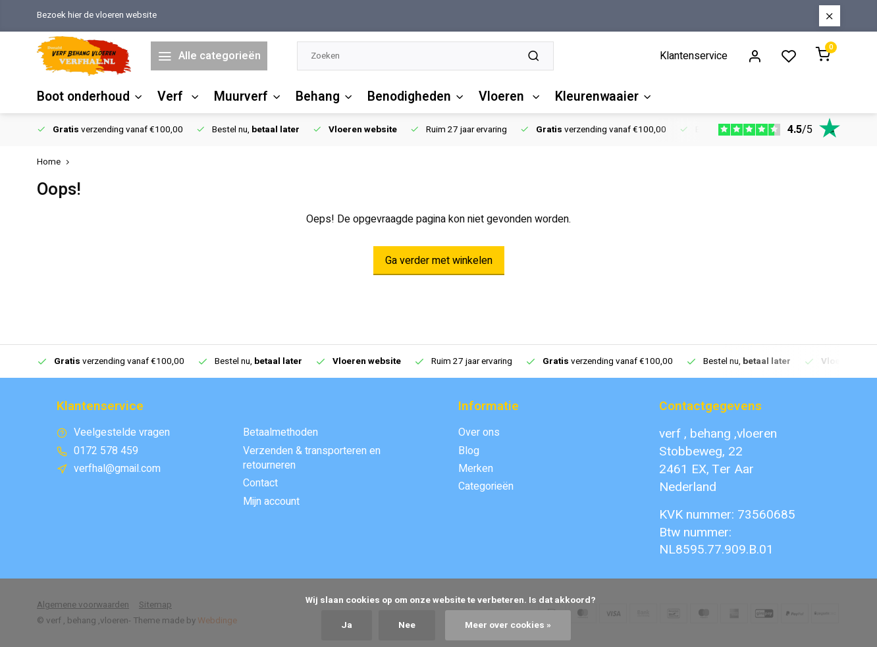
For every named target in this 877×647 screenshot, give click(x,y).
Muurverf (245, 97)
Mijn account (271, 501)
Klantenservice (694, 56)
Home (56, 162)
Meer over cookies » (508, 625)
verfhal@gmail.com (117, 468)
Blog (468, 451)
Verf (178, 97)
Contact (260, 483)
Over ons (479, 432)
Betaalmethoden (280, 432)
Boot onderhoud (90, 97)
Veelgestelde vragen (122, 432)
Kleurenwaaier (596, 97)
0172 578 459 (106, 451)
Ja (346, 625)
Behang (321, 97)
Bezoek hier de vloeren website (97, 15)
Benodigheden (411, 97)
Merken (475, 468)
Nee (406, 625)
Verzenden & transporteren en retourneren (312, 458)
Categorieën (486, 486)
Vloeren (504, 97)
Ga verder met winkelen (438, 261)
